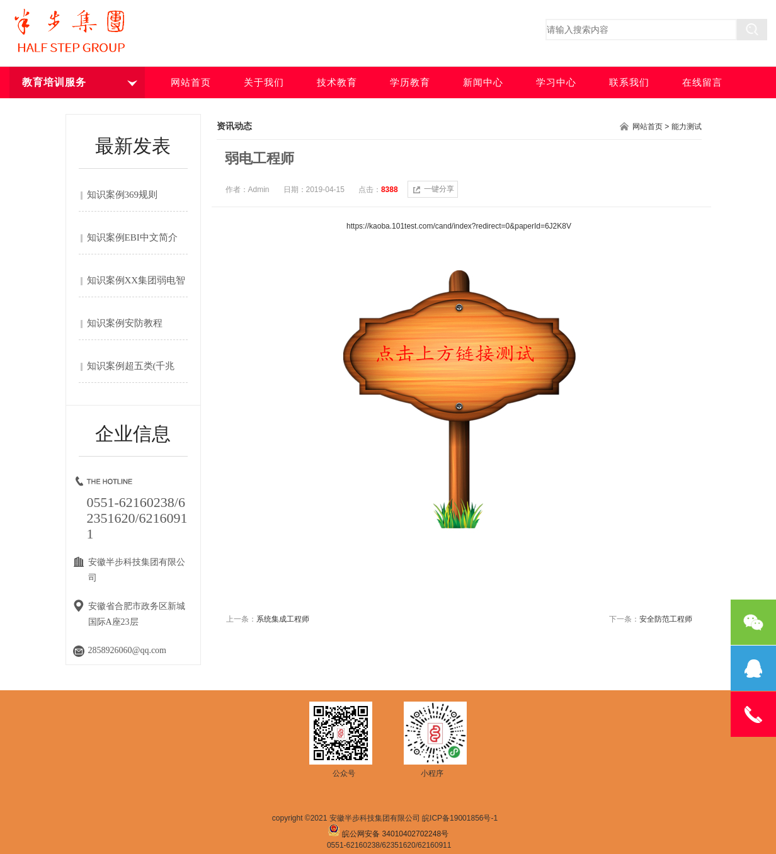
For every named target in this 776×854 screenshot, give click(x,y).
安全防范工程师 (665, 619)
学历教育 (410, 82)
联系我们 (629, 82)
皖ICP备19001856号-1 (460, 818)
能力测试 (686, 126)
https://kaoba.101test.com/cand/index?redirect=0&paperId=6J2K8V (458, 226)
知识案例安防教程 (125, 323)
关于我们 (264, 82)
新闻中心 (483, 82)
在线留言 (702, 82)
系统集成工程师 (282, 619)
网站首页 (191, 82)
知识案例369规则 (122, 195)
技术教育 (337, 82)
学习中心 (556, 82)
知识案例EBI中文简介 (132, 237)
